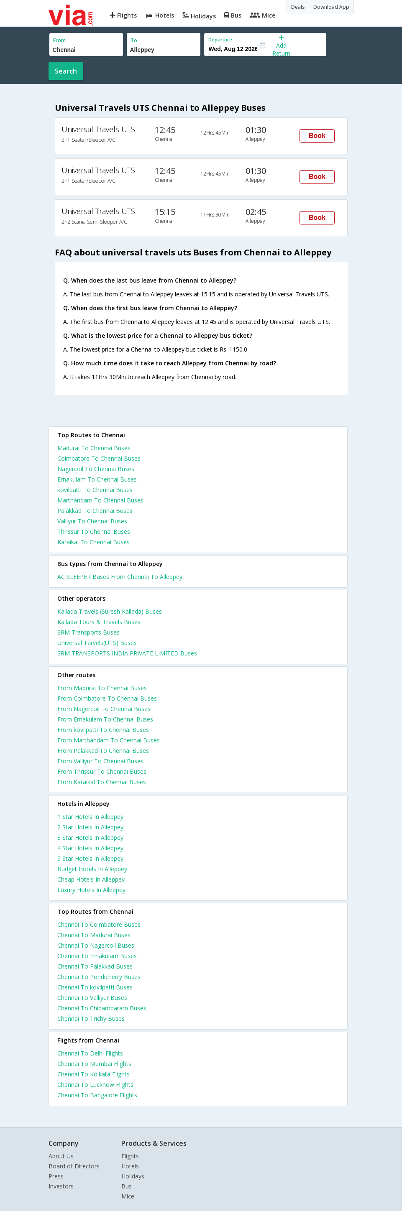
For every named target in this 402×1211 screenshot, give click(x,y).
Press (56, 1176)
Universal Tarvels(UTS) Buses (97, 643)
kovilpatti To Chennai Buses (95, 490)
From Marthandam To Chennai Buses (108, 740)
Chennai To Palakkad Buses (95, 966)
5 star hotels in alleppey (90, 858)
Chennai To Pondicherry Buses (99, 977)
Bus (126, 1186)
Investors (61, 1186)
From (59, 40)
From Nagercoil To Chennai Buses (104, 709)
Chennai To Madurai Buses (94, 935)
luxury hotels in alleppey (91, 890)
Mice (127, 1196)
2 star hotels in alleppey (90, 827)
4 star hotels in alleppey (90, 848)
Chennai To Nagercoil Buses (95, 945)
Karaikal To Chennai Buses (93, 542)
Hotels (130, 1166)
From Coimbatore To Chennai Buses (107, 698)
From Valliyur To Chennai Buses (100, 761)
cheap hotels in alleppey (91, 879)
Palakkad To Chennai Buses (95, 511)
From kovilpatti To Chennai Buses (103, 730)
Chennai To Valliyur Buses (92, 998)
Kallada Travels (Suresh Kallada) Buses (109, 611)
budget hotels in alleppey (92, 869)
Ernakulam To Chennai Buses (97, 479)
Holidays (132, 1176)
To (134, 40)
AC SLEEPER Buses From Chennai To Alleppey (119, 577)
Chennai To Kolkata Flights (93, 1074)
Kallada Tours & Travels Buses (99, 622)
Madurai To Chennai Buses (94, 448)
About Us (61, 1156)
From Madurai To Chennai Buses (102, 688)
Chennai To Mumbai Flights (94, 1064)
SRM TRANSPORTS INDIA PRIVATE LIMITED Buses (127, 653)
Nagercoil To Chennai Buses (95, 469)
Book (317, 135)
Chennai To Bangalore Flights (97, 1095)
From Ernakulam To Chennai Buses (105, 719)
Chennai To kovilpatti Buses (95, 987)
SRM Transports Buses (88, 632)
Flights (130, 1156)
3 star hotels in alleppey (90, 837)
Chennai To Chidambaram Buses (101, 1008)
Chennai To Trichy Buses (91, 1018)
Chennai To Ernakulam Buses (97, 956)
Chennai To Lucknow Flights (95, 1085)
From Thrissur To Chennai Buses (101, 771)
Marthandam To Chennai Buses (100, 500)
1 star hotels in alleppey (90, 817)
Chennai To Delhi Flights (90, 1053)
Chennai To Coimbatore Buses (99, 924)
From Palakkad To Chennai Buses (103, 751)
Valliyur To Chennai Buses (92, 521)
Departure (220, 39)
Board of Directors (74, 1166)
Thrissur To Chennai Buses (93, 531)
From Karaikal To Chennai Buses (101, 782)
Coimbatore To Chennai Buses (99, 458)
